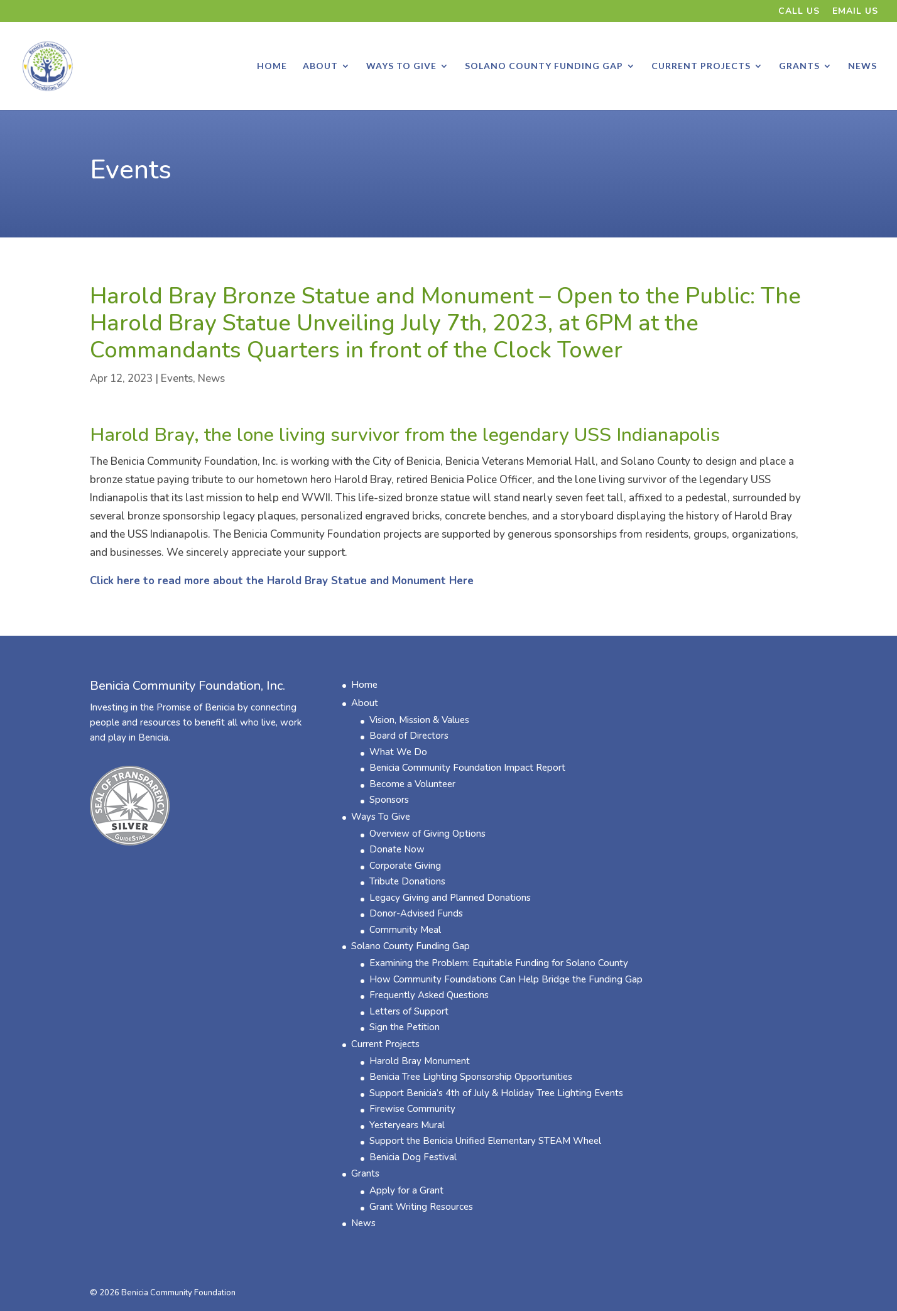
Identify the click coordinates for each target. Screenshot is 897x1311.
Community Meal (405, 929)
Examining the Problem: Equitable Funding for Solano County (498, 963)
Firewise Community (412, 1108)
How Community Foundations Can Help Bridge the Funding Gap (506, 979)
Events (130, 170)
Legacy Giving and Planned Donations (450, 897)
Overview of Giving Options (427, 833)
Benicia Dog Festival (413, 1157)
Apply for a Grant (406, 1190)
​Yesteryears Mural (407, 1125)
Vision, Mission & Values (419, 720)
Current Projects (701, 66)
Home (272, 66)
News (862, 66)
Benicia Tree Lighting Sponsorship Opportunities (470, 1076)
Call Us (799, 12)
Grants (799, 66)
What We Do (398, 752)
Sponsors (389, 799)
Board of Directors (408, 735)
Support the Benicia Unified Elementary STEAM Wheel (485, 1140)
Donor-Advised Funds (416, 913)
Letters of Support (408, 1011)
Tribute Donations (407, 881)
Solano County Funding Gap (544, 66)
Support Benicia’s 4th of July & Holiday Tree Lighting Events (496, 1093)
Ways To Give (401, 66)
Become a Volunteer (412, 784)
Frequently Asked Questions (429, 995)
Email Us (855, 12)
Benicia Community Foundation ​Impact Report (467, 767)
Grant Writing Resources (421, 1206)
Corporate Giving (405, 865)
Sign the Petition (404, 1027)
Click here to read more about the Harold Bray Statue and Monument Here (282, 581)
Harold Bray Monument (419, 1061)
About (320, 66)
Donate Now (397, 849)
